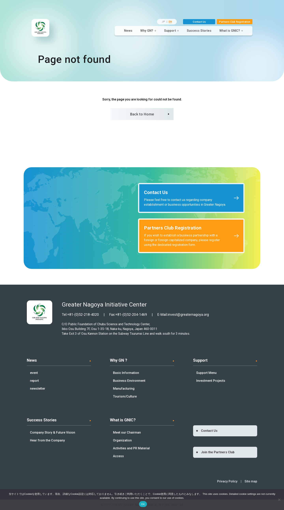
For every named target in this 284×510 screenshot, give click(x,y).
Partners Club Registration (234, 21)
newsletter (37, 388)
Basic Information (126, 373)
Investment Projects (210, 381)
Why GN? (146, 31)
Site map (251, 481)
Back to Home (142, 113)
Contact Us (199, 21)
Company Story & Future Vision (52, 432)
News (128, 31)
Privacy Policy (227, 481)
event (34, 373)
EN (170, 21)
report (34, 381)
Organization (122, 440)
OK (143, 504)
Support (170, 31)
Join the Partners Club (217, 452)
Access (118, 456)
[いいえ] (279, 500)
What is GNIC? (229, 31)
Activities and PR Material (131, 448)
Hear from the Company (47, 440)
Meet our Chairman (127, 432)
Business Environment (129, 381)
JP (163, 21)
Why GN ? (118, 360)
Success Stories (199, 31)
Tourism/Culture (125, 396)
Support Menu (206, 373)
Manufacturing (124, 388)
